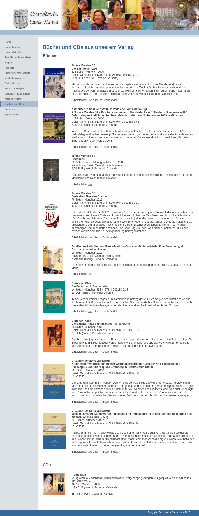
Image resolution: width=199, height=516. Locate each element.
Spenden (10, 109)
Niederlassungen (15, 78)
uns (90, 100)
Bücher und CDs (14, 104)
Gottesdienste (13, 83)
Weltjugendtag (13, 98)
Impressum (11, 114)
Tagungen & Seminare (17, 93)
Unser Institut (13, 47)
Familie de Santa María (18, 57)
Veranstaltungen (14, 88)
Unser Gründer (13, 52)
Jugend (9, 62)
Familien (10, 67)
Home (8, 42)
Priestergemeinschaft (17, 73)
